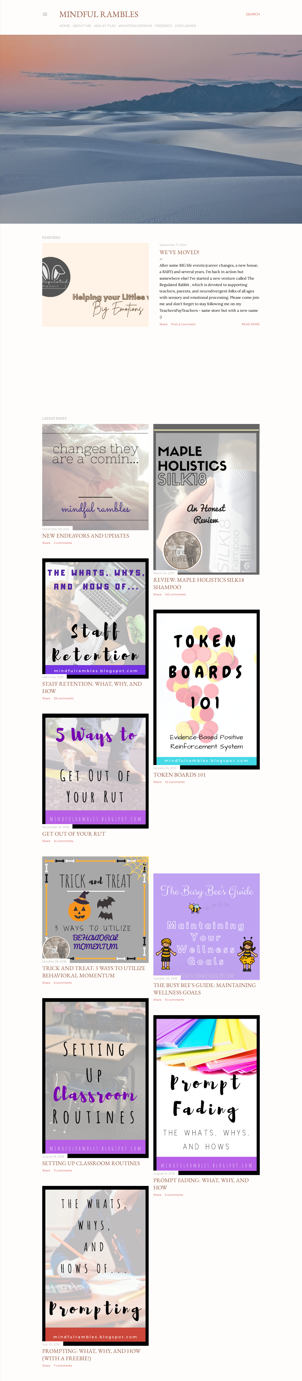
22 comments (175, 782)
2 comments (63, 543)
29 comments (64, 698)
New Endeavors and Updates (85, 535)
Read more (251, 324)
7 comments (63, 1365)
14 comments (63, 841)
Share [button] (163, 324)
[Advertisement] (151, 371)
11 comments (63, 1170)
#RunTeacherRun (135, 26)
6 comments (63, 982)
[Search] (253, 14)
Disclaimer (185, 26)
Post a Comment (183, 324)
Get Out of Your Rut (73, 833)
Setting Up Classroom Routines (91, 1163)
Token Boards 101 (179, 774)
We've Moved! (179, 252)
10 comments (174, 999)
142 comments (175, 594)
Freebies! (163, 26)
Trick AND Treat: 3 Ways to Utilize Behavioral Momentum (93, 971)
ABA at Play (105, 26)
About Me (82, 26)
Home (64, 26)
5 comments (174, 1195)
